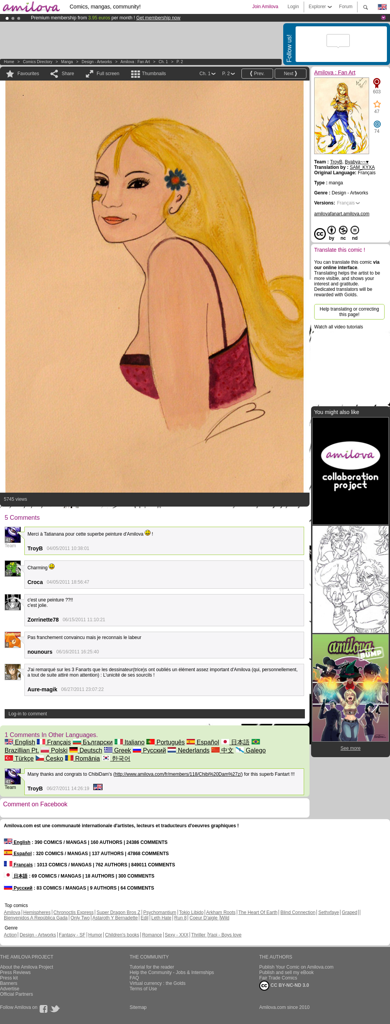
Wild (224, 918)
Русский (149, 750)
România (82, 758)
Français (54, 742)
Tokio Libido (191, 912)
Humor (95, 935)
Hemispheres (37, 912)
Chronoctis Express (73, 912)
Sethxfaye (328, 912)
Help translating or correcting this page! (349, 311)
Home (9, 62)
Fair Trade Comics (278, 978)
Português (165, 742)
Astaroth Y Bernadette (115, 918)
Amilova (12, 912)
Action (10, 935)
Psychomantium (159, 912)
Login (293, 6)
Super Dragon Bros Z (118, 912)
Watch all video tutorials (338, 327)
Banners (8, 983)
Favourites (28, 73)
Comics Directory (37, 62)
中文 (222, 750)
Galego (251, 750)
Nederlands (188, 750)
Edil (145, 918)
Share (68, 73)
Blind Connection (298, 912)
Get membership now (158, 18)
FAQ (134, 978)
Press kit (9, 978)
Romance (152, 935)
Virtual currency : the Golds (158, 983)
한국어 (116, 758)
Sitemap (138, 1007)
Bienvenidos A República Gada (36, 918)
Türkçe (19, 758)
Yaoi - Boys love (224, 935)
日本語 (235, 742)
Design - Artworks (97, 62)
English (20, 742)
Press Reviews (15, 972)
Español (202, 742)
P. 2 (179, 62)
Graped (349, 912)
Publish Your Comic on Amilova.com (296, 967)
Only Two (80, 918)
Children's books (122, 935)
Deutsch (85, 750)
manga (67, 62)
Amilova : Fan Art (135, 62)
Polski (54, 750)
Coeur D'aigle (204, 918)
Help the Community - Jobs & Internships (172, 972)
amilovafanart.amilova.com (341, 213)
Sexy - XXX (176, 935)
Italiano (130, 742)
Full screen (108, 73)
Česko (49, 758)
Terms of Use (143, 988)
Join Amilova (265, 6)
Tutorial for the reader (152, 967)
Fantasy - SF (72, 935)
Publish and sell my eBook (286, 972)
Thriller (199, 935)
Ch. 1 (163, 62)
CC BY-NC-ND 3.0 (284, 986)
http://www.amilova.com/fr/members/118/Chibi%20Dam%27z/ (178, 774)
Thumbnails (154, 73)
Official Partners (16, 994)
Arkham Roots (221, 912)
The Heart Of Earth (257, 912)
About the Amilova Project (26, 967)
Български (93, 742)
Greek (117, 750)
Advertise (9, 988)
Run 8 (180, 918)
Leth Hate (161, 918)
